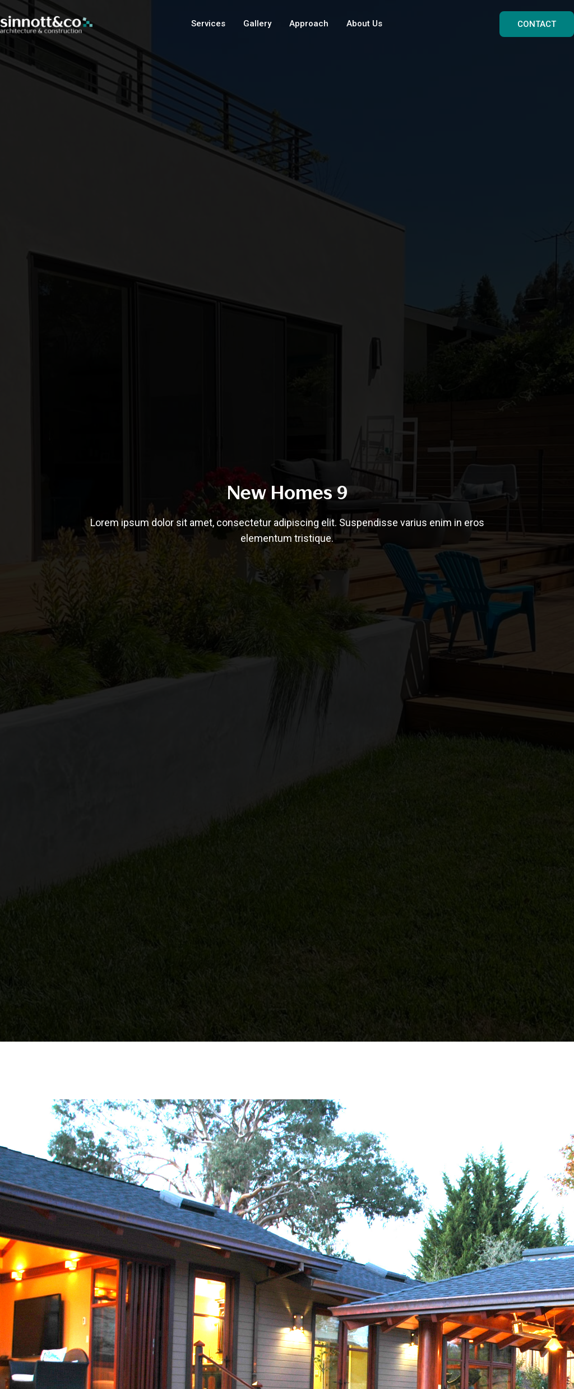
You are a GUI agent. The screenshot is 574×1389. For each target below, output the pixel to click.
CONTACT (536, 24)
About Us (364, 23)
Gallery (257, 23)
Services (208, 23)
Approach (308, 23)
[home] (46, 24)
